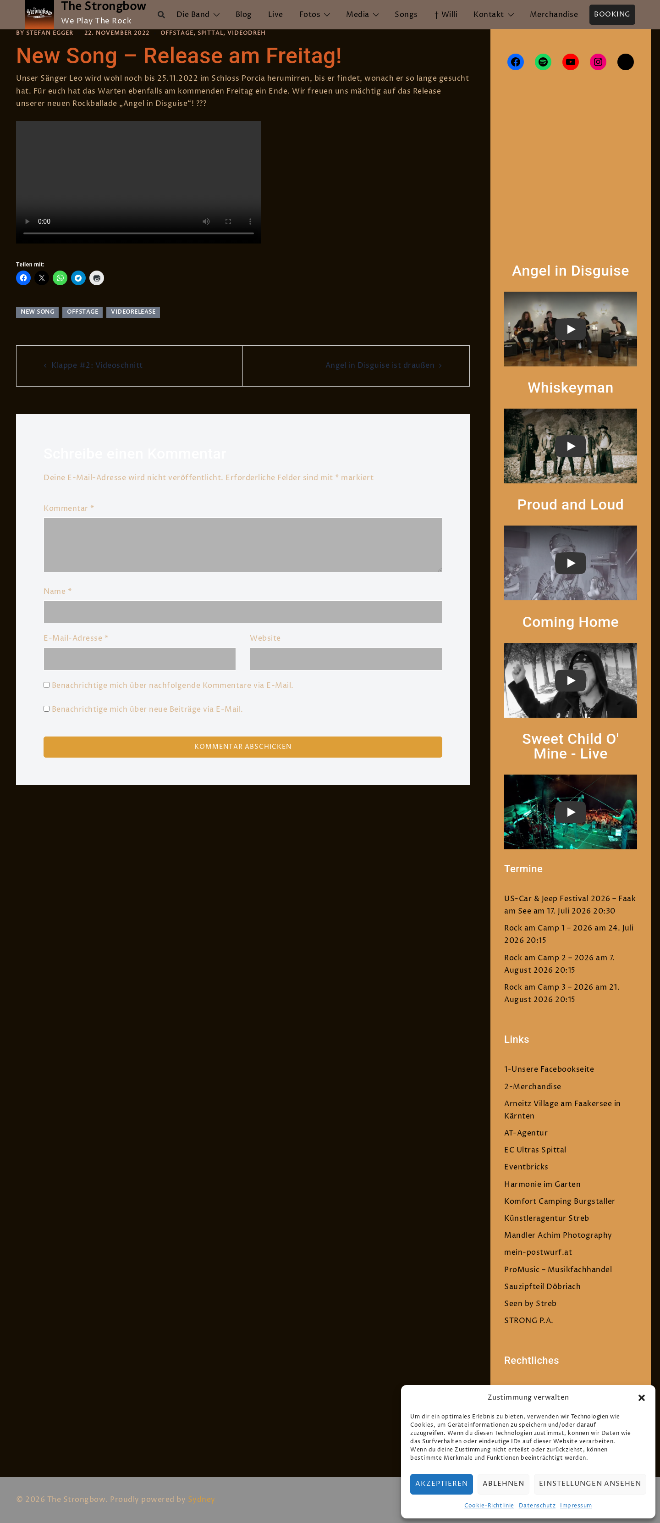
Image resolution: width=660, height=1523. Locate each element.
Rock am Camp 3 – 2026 (549, 987)
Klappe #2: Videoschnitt (97, 365)
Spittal (210, 33)
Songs (406, 15)
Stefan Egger (49, 33)
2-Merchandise (532, 1087)
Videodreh (246, 33)
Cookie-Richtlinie (489, 1506)
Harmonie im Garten (542, 1185)
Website (265, 638)
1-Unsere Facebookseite (549, 1069)
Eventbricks (526, 1167)
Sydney (201, 1500)
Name (58, 592)
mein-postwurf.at (538, 1252)
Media (357, 15)
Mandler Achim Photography (558, 1235)
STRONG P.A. (529, 1321)
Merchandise (554, 15)
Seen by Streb (530, 1304)
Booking (612, 14)
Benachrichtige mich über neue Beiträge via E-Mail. (147, 709)
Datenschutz (537, 1506)
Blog (244, 15)
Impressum (576, 1506)
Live (275, 15)
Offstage (176, 33)
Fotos (310, 15)
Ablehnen (503, 1484)
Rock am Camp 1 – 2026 (548, 928)
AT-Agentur (526, 1133)
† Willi (446, 15)
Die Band (193, 15)
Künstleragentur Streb (546, 1218)
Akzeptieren (441, 1484)
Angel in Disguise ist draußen (380, 365)
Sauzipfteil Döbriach (542, 1287)
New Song (37, 312)
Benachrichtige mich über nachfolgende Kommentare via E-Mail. (173, 686)
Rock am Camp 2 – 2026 (549, 958)
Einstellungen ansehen (590, 1484)
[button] (641, 1397)
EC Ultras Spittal (535, 1150)
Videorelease (133, 312)
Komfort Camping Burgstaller (560, 1201)
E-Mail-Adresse (76, 638)
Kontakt (488, 15)
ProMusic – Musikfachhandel (558, 1270)
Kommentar (69, 509)
